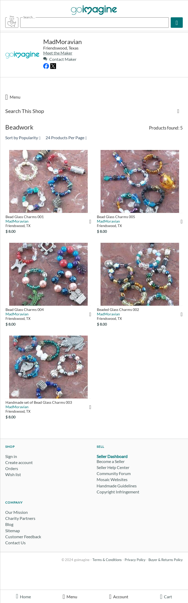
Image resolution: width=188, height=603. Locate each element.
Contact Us (15, 542)
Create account (19, 462)
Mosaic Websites (112, 479)
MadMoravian (62, 41)
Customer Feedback (23, 536)
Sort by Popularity (23, 137)
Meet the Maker (57, 52)
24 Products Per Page (66, 137)
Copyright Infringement (118, 491)
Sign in (11, 456)
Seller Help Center (113, 467)
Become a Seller (111, 461)
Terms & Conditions (107, 560)
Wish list (13, 474)
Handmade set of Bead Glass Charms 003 (38, 402)
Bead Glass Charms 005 (116, 216)
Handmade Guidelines (117, 485)
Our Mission (16, 512)
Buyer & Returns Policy (165, 560)
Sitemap (12, 530)
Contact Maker (59, 59)
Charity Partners (20, 518)
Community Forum (114, 473)
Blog (9, 524)
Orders (11, 468)
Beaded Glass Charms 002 (118, 309)
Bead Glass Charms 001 (24, 216)
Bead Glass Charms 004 (24, 309)
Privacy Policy (135, 560)
